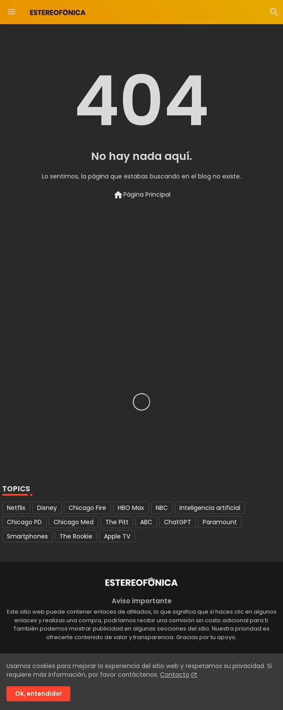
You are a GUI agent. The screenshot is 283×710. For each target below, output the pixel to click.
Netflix (16, 507)
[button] (274, 12)
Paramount (220, 522)
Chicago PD (24, 522)
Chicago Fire (87, 507)
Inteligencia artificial (209, 507)
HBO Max (131, 507)
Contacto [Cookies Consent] (174, 674)
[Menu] (11, 12)
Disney (47, 507)
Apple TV (117, 536)
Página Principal (141, 195)
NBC (162, 507)
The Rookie (76, 536)
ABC (146, 522)
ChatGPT (177, 522)
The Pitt (117, 522)
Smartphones (27, 536)
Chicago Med (73, 522)
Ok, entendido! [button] (38, 693)
